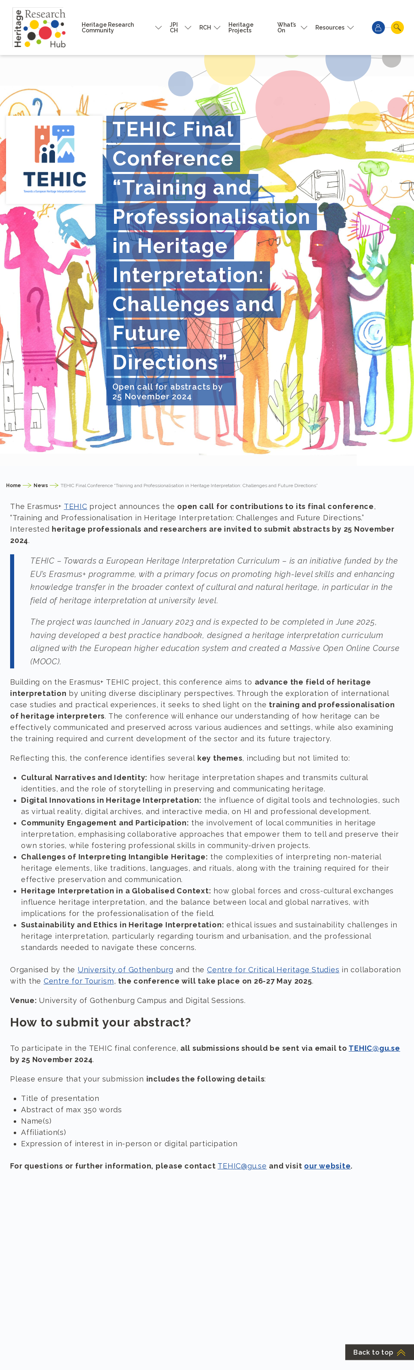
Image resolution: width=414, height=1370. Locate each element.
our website (327, 1166)
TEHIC (75, 506)
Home (13, 485)
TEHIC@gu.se (374, 1048)
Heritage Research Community (108, 27)
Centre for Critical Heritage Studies (273, 969)
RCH (205, 27)
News (41, 485)
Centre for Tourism (79, 981)
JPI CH (174, 27)
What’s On (286, 27)
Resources (329, 27)
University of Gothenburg (125, 969)
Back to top (379, 1352)
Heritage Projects (240, 27)
